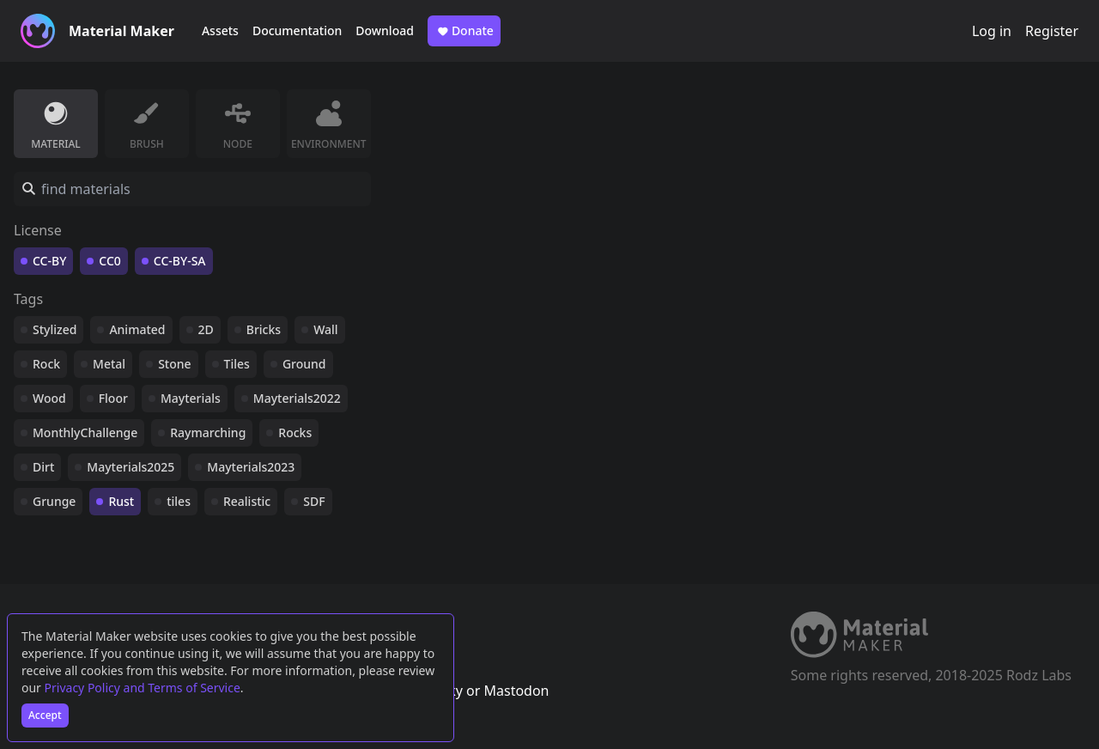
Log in (991, 30)
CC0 (110, 261)
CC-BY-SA (180, 261)
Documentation (297, 30)
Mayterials (191, 398)
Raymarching (208, 432)
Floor (113, 398)
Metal (109, 364)
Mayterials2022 (297, 398)
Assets (220, 30)
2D (206, 329)
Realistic (246, 501)
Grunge (54, 501)
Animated (137, 329)
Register (1051, 30)
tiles (179, 501)
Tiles (237, 364)
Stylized (54, 329)
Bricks (263, 329)
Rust (121, 501)
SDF (314, 501)
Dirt (43, 467)
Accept (45, 715)
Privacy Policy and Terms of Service (142, 687)
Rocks (295, 432)
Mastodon (516, 690)
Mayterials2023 (250, 467)
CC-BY (49, 261)
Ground (304, 364)
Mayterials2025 (130, 467)
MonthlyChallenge (85, 432)
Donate (464, 31)
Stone (174, 364)
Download (384, 30)
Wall (325, 329)
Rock (46, 364)
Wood (49, 398)
